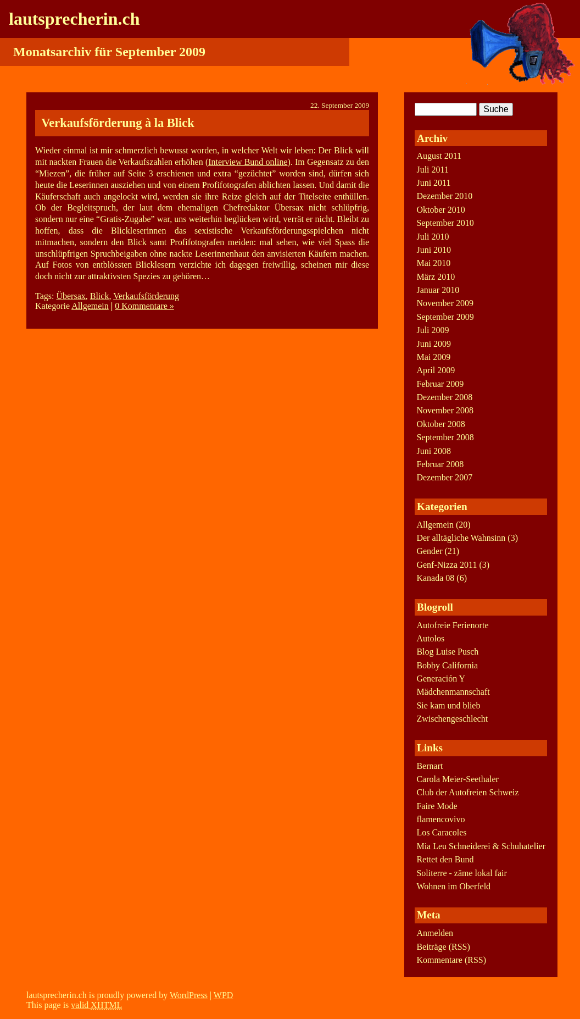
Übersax (70, 296)
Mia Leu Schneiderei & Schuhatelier (480, 846)
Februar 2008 (440, 464)
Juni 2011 (433, 182)
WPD (223, 995)
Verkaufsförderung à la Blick (117, 123)
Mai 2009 (433, 357)
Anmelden (434, 933)
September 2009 (444, 317)
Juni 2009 (433, 343)
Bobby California (447, 665)
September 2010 (444, 223)
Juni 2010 (433, 249)
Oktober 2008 (440, 424)
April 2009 (435, 370)
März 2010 (435, 276)
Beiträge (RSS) (443, 946)
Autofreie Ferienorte (452, 625)
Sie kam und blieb (448, 705)
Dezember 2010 (444, 196)
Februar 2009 (440, 384)
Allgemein (90, 306)
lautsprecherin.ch (74, 19)
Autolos (430, 638)
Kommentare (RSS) (451, 960)
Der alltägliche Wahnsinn (460, 537)
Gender (429, 551)
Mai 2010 (433, 263)
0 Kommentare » (144, 306)
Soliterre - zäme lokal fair (461, 873)
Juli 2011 (432, 169)
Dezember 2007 (444, 477)
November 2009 (444, 303)
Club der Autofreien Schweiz (467, 792)
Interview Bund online (247, 162)
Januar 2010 (437, 290)
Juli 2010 (432, 236)
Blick (99, 296)
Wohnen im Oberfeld (453, 886)
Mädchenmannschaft (452, 691)
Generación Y (440, 678)
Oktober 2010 (440, 209)
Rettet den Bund (444, 859)
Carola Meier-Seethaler (457, 779)
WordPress (189, 995)
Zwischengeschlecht (452, 718)
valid (96, 1005)
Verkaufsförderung (146, 296)
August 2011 (438, 155)
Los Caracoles (441, 832)
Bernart (429, 766)
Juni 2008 (433, 451)
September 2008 (444, 437)
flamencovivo (440, 819)
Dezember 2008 (444, 397)
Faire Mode (436, 806)
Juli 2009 (432, 330)
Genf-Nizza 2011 (446, 564)
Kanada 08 (435, 578)
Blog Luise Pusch (447, 651)
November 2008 (444, 410)
